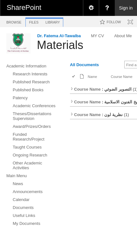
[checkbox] (74, 77)
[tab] (14, 21)
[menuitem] (91, 8)
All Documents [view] (84, 64)
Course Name (122, 77)
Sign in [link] (126, 7)
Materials (60, 45)
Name (92, 77)
